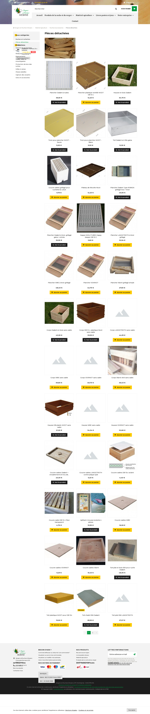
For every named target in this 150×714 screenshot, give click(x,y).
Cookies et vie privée (86, 710)
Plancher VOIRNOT (90, 283)
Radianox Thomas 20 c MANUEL (29, 90)
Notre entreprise (125, 15)
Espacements (20, 56)
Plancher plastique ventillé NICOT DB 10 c (91, 94)
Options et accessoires (24, 48)
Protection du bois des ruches (24, 65)
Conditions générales (84, 704)
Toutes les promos (23, 99)
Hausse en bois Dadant (122, 93)
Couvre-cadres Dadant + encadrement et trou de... (59, 474)
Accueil (39, 15)
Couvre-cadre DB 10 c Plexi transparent (59, 522)
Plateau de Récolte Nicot (90, 188)
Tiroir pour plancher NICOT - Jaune (59, 141)
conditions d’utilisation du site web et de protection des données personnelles (120, 664)
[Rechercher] (76, 8)
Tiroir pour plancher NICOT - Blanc (91, 141)
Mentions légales (71, 710)
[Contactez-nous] (22, 2)
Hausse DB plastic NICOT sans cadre (59, 427)
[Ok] (134, 655)
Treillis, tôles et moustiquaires (21, 60)
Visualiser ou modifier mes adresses (49, 658)
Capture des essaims (23, 75)
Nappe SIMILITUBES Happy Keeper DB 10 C (90, 236)
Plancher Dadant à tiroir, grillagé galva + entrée (59, 236)
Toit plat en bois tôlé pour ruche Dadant (122, 569)
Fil (16, 50)
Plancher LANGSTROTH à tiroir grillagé (122, 236)
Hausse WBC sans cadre (91, 426)
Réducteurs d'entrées (23, 53)
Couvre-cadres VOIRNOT (59, 568)
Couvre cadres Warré (91, 568)
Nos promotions (18, 673)
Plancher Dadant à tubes (59, 93)
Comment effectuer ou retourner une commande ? (54, 653)
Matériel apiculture (84, 15)
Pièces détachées (22, 42)
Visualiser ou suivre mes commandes (49, 656)
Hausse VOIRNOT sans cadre (122, 426)
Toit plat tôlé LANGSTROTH (122, 616)
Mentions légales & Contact (67, 704)
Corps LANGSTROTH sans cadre (122, 330)
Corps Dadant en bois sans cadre (59, 330)
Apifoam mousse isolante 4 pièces (90, 522)
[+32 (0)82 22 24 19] (40, 2)
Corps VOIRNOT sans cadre (90, 378)
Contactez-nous (18, 678)
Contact (75, 21)
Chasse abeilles (21, 72)
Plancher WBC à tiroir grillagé (59, 283)
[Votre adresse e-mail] (122, 655)
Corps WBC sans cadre (59, 378)
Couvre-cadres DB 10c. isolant (122, 473)
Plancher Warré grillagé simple (122, 283)
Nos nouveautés (18, 675)
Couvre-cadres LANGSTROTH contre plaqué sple (90, 474)
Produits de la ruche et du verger (58, 15)
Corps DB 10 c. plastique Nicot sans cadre (90, 331)
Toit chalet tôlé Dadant (90, 616)
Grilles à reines (21, 69)
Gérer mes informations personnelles (49, 660)
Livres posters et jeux (105, 15)
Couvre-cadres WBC (122, 521)
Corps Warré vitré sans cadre (122, 378)
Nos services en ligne (82, 653)
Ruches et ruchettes (23, 39)
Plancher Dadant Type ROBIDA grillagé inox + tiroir (122, 189)
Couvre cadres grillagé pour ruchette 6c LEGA (59, 189)
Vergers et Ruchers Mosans (22, 28)
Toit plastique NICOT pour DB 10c (59, 616)
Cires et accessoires (23, 77)
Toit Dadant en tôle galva (122, 140)
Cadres (18, 45)
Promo (81, 611)
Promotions (20, 86)
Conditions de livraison (83, 663)
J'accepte (131, 710)
